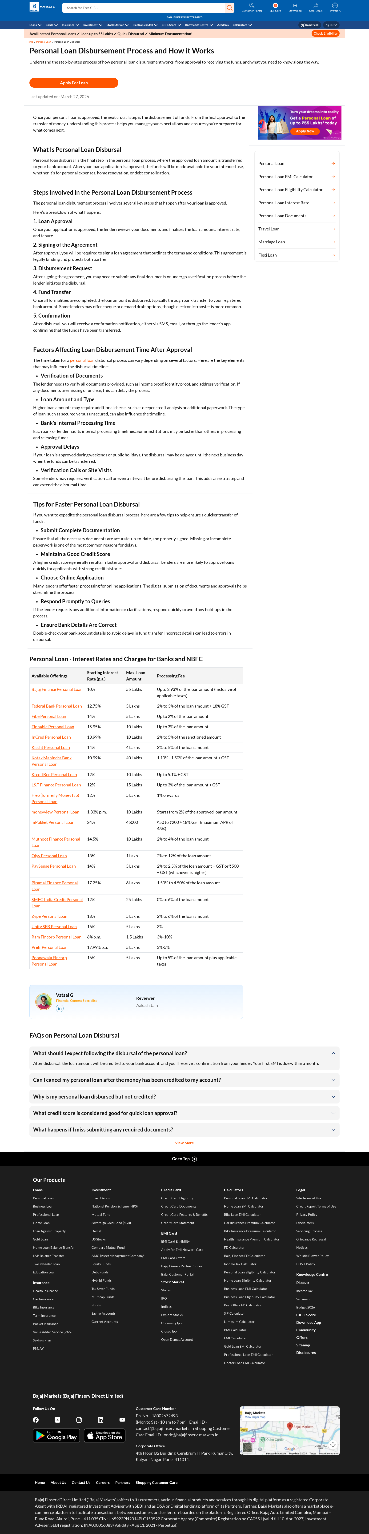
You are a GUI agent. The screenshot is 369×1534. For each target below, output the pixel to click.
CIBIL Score (169, 25)
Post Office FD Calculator (243, 1305)
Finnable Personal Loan (53, 726)
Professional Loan (46, 1214)
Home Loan (41, 1223)
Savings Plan (42, 1340)
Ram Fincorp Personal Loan (56, 936)
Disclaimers (305, 1223)
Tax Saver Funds (103, 1289)
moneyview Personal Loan (55, 811)
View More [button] (184, 1142)
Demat (96, 1231)
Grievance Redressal (311, 1239)
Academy (223, 25)
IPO (164, 1298)
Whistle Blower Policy (312, 1256)
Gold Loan (40, 1239)
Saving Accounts (104, 1313)
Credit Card (171, 1190)
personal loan (82, 360)
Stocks (166, 1290)
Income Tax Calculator (240, 1264)
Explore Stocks (172, 1315)
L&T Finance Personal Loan (56, 784)
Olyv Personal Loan (49, 855)
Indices (166, 1307)
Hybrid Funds (102, 1280)
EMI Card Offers (173, 1258)
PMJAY (38, 1348)
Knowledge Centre (196, 25)
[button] (229, 8)
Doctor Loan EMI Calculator (244, 1363)
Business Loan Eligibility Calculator (249, 1297)
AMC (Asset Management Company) (118, 1256)
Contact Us (81, 1482)
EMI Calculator (235, 1338)
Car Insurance (43, 1299)
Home (30, 41)
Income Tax (304, 1291)
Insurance (68, 25)
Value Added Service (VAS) (52, 1332)
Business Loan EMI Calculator (245, 1289)
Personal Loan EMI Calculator (246, 1198)
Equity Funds (101, 1264)
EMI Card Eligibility (175, 1241)
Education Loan (44, 1272)
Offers (302, 1337)
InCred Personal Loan (51, 737)
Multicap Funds (103, 1297)
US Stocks (99, 1239)
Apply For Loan (74, 82)
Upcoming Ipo (171, 1323)
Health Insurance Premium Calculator (252, 1239)
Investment (90, 25)
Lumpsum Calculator (239, 1322)
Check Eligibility (325, 33)
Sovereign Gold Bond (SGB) (111, 1223)
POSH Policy (305, 1264)
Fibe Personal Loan (49, 716)
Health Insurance (45, 1291)
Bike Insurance (43, 1307)
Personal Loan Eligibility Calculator (250, 1272)
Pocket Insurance (45, 1324)
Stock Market (115, 25)
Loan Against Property (49, 1231)
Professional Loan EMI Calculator (248, 1355)
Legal (300, 1190)
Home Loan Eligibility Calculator (248, 1280)
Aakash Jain (147, 1005)
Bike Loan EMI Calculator (242, 1214)
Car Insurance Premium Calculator (249, 1223)
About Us (58, 1482)
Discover (302, 1282)
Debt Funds (100, 1272)
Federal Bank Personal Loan (57, 706)
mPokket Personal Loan (53, 822)
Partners (122, 1482)
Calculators (240, 25)
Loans (33, 25)
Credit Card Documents (178, 1206)
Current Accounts (105, 1322)
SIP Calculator (234, 1313)
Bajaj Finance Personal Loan (57, 689)
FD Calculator (234, 1247)
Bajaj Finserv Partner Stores (181, 1266)
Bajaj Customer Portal (177, 1274)
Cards (49, 25)
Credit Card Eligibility (177, 1198)
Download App (308, 1322)
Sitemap (303, 1345)
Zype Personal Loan (49, 916)
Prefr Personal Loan (50, 947)
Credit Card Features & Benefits (184, 1214)
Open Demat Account (177, 1339)
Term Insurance (44, 1315)
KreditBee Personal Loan (54, 774)
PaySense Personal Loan (54, 866)
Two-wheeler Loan (46, 1264)
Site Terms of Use (308, 1198)
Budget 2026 (305, 1307)
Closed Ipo (169, 1331)
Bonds (96, 1305)
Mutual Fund (101, 1214)
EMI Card (169, 1233)
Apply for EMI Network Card (182, 1250)
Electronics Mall (143, 25)
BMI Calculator (235, 1330)
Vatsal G (64, 995)
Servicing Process (309, 1231)
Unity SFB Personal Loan (54, 926)
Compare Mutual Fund (108, 1247)
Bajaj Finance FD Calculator (244, 1256)
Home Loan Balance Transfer (54, 1247)
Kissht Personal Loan (51, 747)
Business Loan (43, 1206)
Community (306, 1330)
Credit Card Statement (177, 1223)
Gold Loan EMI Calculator (243, 1346)
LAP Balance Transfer (48, 1256)
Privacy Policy (306, 1214)
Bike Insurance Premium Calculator (250, 1231)
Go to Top (181, 1158)
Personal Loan (43, 41)
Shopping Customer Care (157, 1482)
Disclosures (306, 1352)
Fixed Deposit (102, 1198)
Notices (302, 1247)
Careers (103, 1482)
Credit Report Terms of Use (316, 1206)
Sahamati (303, 1299)
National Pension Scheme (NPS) (115, 1206)
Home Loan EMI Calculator (244, 1206)
